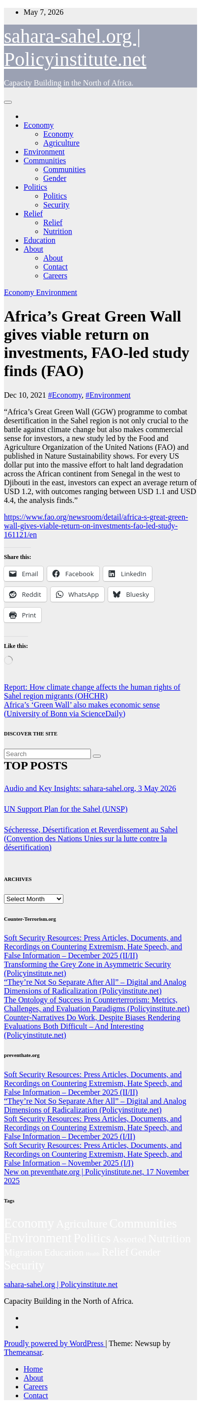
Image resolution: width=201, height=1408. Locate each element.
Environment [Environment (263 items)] (38, 1238)
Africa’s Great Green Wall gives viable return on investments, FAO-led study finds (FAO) (96, 343)
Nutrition (57, 231)
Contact (55, 267)
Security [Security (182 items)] (24, 1265)
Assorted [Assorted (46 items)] (129, 1239)
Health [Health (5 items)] (92, 1254)
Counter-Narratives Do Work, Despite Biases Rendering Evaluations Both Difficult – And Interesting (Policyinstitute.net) (92, 1026)
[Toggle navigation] (8, 102)
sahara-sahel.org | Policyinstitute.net (60, 1284)
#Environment (108, 395)
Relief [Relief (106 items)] (115, 1252)
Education (40, 240)
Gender (54, 178)
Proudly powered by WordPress (54, 1343)
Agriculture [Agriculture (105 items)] (81, 1224)
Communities (45, 160)
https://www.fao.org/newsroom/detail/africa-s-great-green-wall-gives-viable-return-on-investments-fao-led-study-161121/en (96, 526)
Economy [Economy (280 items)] (29, 1223)
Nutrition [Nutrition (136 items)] (169, 1238)
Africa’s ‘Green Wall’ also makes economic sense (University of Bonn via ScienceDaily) (82, 709)
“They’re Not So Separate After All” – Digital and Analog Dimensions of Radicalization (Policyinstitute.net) (95, 986)
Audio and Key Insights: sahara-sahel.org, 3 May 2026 (90, 788)
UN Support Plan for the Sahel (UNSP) (66, 809)
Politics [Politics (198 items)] (92, 1238)
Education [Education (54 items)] (64, 1252)
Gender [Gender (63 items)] (145, 1252)
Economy (39, 125)
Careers (55, 275)
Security (56, 205)
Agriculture (61, 143)
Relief (33, 213)
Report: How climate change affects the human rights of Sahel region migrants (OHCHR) (92, 691)
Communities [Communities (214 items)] (142, 1223)
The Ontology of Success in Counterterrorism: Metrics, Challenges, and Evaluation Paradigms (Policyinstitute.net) (97, 1004)
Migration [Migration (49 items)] (23, 1252)
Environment (44, 151)
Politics (35, 187)
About (33, 249)
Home (33, 1369)
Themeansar (23, 1352)
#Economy (65, 395)
